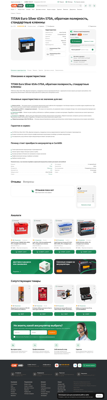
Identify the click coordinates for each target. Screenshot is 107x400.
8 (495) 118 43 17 (28, 2)
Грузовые (43, 386)
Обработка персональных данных (82, 383)
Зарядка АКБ (61, 384)
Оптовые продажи (29, 393)
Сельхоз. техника (45, 391)
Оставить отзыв (32, 26)
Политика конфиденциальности (82, 381)
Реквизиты (14, 393)
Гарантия (59, 9)
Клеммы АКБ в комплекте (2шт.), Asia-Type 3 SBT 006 (42, 308)
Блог (33, 9)
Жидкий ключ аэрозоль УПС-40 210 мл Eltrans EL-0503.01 (20, 308)
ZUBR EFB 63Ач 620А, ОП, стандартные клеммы (83, 243)
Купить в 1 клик (88, 41)
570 (51, 170)
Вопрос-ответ (21, 9)
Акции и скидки (51, 9)
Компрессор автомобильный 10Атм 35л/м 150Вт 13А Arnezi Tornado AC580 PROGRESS (63, 308)
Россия (50, 174)
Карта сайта (76, 387)
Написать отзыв (86, 205)
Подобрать (52, 332)
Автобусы (43, 389)
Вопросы (28, 181)
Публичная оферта (78, 389)
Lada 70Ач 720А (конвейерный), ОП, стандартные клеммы (42, 243)
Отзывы (28, 9)
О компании (14, 384)
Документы (73, 9)
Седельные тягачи (45, 388)
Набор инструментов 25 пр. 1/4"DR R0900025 (84, 308)
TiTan (51, 166)
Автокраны (44, 395)
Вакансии (65, 9)
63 (51, 164)
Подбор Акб (27, 391)
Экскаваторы (44, 393)
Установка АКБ (61, 386)
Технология (15, 112)
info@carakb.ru (47, 364)
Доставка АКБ (61, 388)
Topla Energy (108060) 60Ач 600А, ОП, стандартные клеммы (20, 243)
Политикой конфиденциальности (47, 336)
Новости (13, 388)
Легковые (43, 384)
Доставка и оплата (41, 9)
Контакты (79, 9)
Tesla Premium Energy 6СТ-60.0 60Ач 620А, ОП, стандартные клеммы (63, 243)
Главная (13, 13)
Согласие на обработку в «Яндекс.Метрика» (85, 385)
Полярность (15, 115)
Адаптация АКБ (62, 389)
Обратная (49, 168)
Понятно (99, 394)
